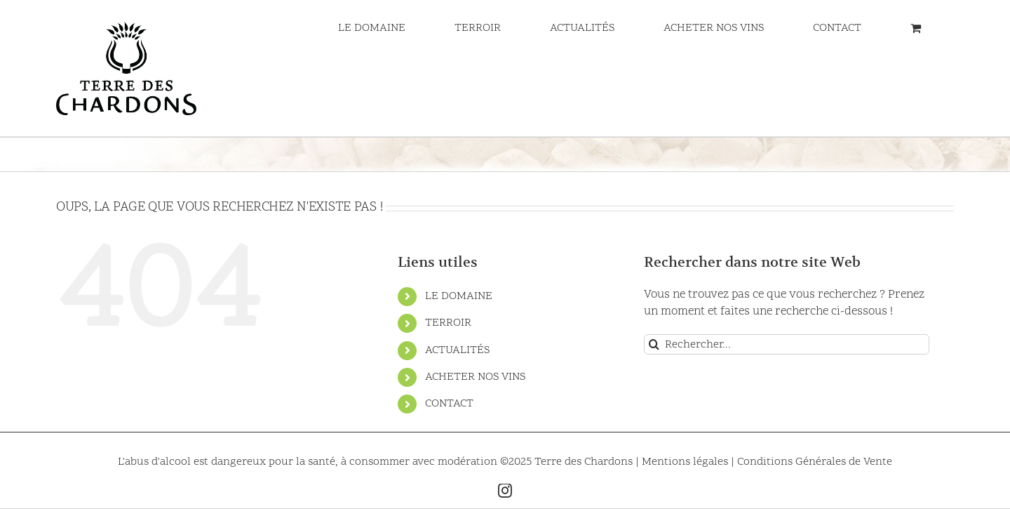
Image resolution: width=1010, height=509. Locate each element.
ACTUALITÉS (457, 350)
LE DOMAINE (458, 296)
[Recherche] (654, 344)
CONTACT (449, 403)
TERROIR (448, 323)
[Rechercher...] (786, 344)
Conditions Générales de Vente (814, 462)
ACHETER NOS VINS (475, 377)
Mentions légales (686, 462)
